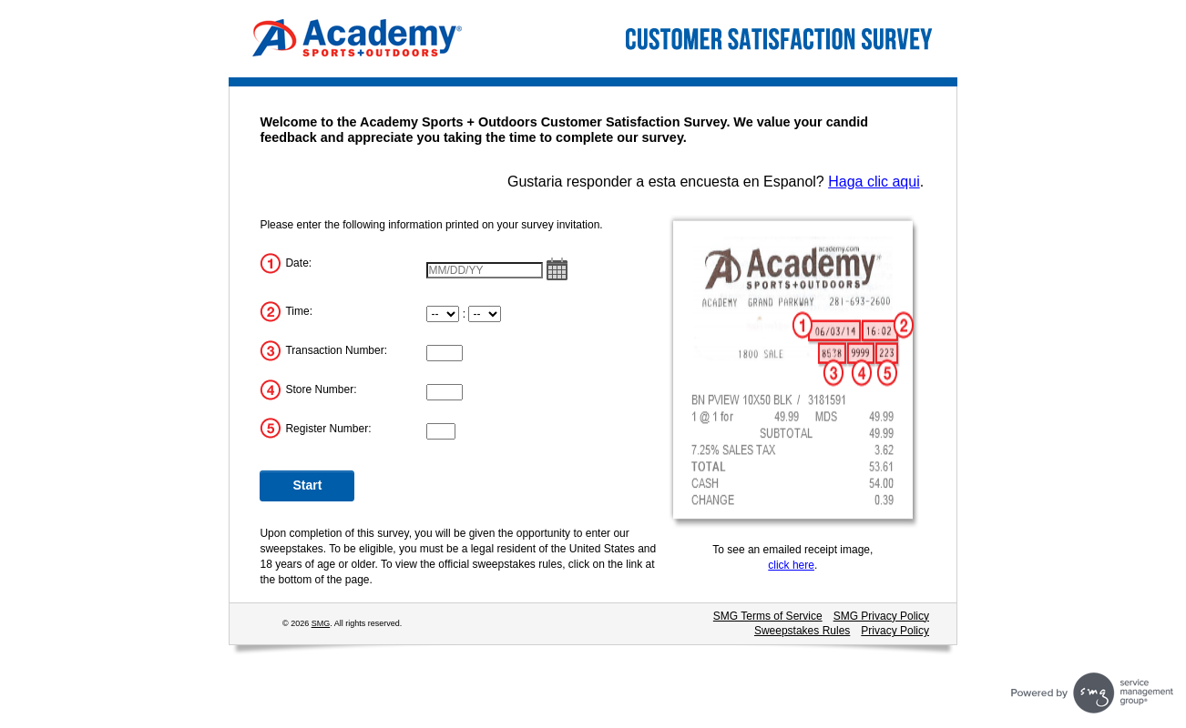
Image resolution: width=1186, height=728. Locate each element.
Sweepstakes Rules (802, 630)
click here (791, 565)
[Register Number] (440, 431)
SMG (321, 623)
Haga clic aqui (874, 181)
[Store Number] (444, 392)
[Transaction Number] (444, 353)
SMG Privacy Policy (881, 616)
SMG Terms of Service (768, 616)
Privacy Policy (895, 630)
